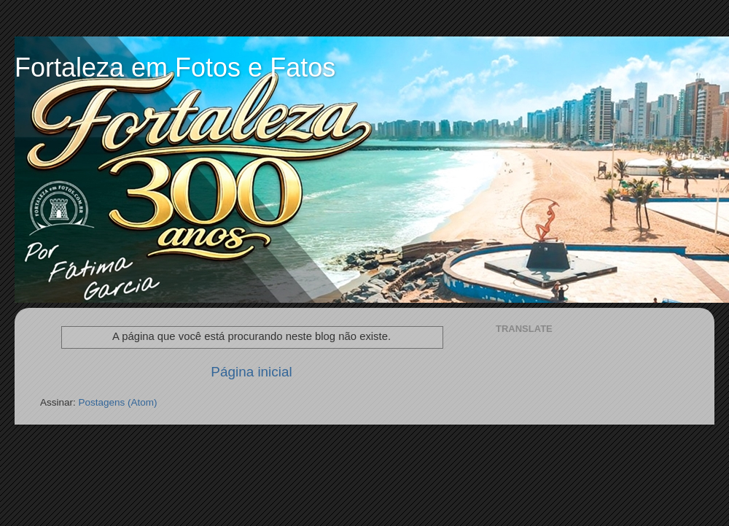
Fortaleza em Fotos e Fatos (175, 67)
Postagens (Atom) (118, 402)
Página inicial (251, 371)
